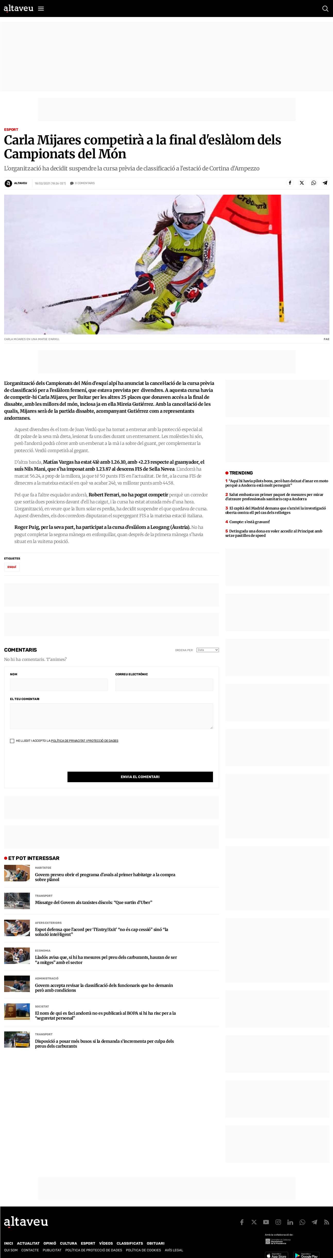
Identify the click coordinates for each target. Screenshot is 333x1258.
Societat (42, 996)
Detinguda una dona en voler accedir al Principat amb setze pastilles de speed (273, 533)
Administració (46, 968)
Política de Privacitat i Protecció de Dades (84, 741)
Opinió (50, 1243)
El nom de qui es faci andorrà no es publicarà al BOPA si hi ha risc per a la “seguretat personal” (105, 1005)
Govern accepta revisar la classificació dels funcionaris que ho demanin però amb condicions (104, 977)
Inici (8, 1243)
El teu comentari (24, 699)
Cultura (68, 1243)
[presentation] (49, 762)
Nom (13, 674)
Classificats (130, 1243)
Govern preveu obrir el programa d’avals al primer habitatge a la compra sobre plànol (105, 867)
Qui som (11, 1250)
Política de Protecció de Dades (93, 1250)
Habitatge (43, 857)
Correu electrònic (131, 674)
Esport (11, 129)
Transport (44, 885)
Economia (42, 940)
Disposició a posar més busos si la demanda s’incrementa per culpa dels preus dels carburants (104, 1033)
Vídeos (106, 1243)
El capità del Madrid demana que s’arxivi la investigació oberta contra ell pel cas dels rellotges (275, 510)
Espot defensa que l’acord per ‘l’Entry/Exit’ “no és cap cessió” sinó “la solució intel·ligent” (101, 921)
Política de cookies (143, 1250)
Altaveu (20, 183)
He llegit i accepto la (64, 741)
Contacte (30, 1250)
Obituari (156, 1243)
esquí (11, 567)
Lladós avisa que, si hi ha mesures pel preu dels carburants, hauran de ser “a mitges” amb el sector (106, 949)
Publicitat (52, 1250)
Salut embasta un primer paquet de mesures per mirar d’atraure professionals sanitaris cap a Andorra (274, 496)
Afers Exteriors (48, 912)
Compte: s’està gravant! (249, 522)
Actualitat (28, 1243)
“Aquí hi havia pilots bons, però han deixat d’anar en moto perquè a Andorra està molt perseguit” (276, 483)
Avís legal (174, 1250)
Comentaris (85, 183)
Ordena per (184, 650)
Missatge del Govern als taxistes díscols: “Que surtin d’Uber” (93, 892)
